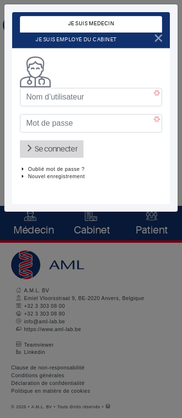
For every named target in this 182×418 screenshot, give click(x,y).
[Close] (158, 38)
